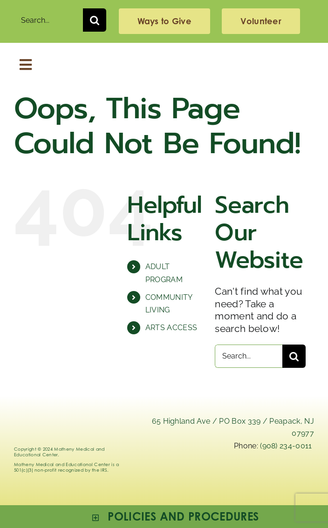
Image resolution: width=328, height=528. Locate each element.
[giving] (164, 21)
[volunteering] (261, 21)
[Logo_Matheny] (164, 57)
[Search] (94, 20)
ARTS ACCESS (171, 327)
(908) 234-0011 (286, 445)
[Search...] (48, 20)
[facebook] (281, 475)
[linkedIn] (211, 475)
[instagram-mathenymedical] (258, 478)
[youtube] (305, 475)
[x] (234, 475)
